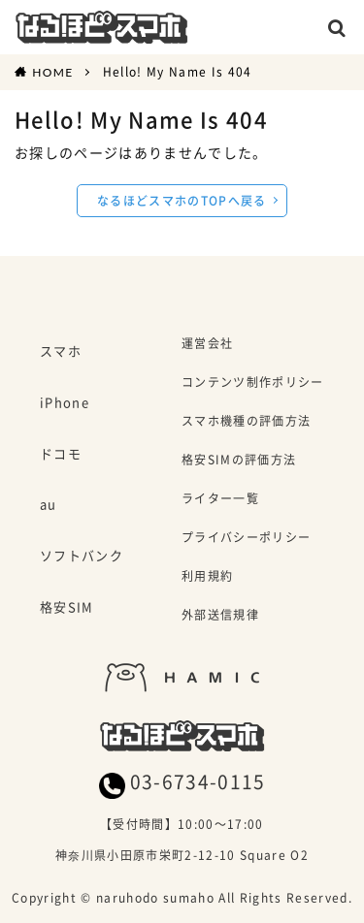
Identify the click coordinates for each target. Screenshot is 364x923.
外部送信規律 (220, 616)
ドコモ (61, 454)
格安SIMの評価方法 (239, 461)
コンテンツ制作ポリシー (253, 383)
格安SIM (67, 608)
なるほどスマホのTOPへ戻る (182, 200)
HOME (52, 72)
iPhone (64, 403)
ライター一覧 (220, 500)
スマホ (61, 352)
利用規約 (207, 577)
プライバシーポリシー (246, 538)
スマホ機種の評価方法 (246, 422)
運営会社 (207, 344)
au (48, 505)
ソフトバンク (81, 556)
